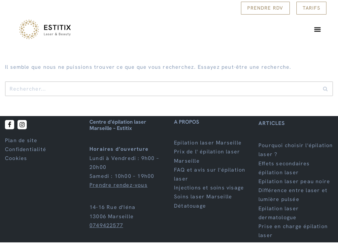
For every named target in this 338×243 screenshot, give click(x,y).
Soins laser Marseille (203, 197)
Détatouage (190, 206)
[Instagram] (22, 125)
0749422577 (106, 226)
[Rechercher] (161, 89)
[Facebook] (9, 125)
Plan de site (21, 141)
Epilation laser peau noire (294, 182)
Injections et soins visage (209, 188)
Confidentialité (25, 149)
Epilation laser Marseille (208, 143)
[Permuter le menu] (318, 30)
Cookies (16, 159)
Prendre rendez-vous (118, 185)
